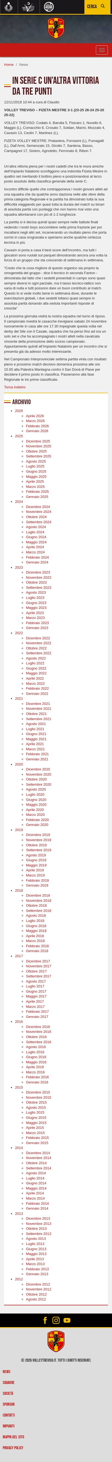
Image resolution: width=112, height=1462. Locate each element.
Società (8, 1393)
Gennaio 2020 (37, 825)
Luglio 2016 (35, 1052)
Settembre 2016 (38, 1042)
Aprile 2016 (35, 1067)
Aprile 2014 (35, 1193)
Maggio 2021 (36, 739)
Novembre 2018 (38, 901)
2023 (19, 567)
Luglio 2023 (35, 598)
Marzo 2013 (35, 1264)
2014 (19, 1148)
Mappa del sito (13, 1437)
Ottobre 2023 (36, 582)
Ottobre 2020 (36, 779)
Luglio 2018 (35, 921)
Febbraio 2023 (37, 623)
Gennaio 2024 (37, 562)
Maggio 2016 (36, 1062)
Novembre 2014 (38, 1158)
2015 (19, 1087)
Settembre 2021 (38, 719)
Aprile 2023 (35, 613)
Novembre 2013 (38, 1224)
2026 (19, 411)
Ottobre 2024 (36, 517)
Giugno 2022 (36, 668)
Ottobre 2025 (36, 451)
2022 (19, 633)
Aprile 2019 (35, 870)
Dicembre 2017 (38, 961)
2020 (19, 764)
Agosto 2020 (36, 789)
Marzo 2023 (35, 618)
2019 (19, 830)
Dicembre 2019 (38, 835)
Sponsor (8, 1404)
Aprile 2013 (35, 1259)
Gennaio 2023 (37, 628)
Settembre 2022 (38, 653)
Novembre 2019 (38, 840)
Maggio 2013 (36, 1254)
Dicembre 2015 (38, 1092)
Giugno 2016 (36, 1057)
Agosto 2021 (36, 724)
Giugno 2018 (36, 926)
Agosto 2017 (36, 981)
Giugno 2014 (36, 1183)
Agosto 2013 (36, 1239)
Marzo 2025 (35, 487)
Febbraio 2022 (37, 688)
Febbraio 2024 (37, 557)
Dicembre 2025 (38, 441)
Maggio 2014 (36, 1188)
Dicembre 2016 (38, 1027)
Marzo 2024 (35, 552)
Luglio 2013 (35, 1244)
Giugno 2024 (36, 537)
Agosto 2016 (36, 1047)
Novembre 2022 (38, 643)
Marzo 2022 (35, 684)
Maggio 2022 (36, 673)
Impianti (8, 1426)
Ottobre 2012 (36, 1294)
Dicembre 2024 (38, 507)
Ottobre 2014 (36, 1163)
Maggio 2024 (36, 542)
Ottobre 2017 (36, 971)
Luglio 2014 (35, 1178)
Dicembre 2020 (38, 769)
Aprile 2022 (35, 678)
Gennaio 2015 (37, 1143)
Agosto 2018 (36, 915)
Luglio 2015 (35, 1112)
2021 (19, 698)
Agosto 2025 (36, 461)
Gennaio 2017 (37, 1017)
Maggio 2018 (36, 931)
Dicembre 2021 (38, 704)
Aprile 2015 (35, 1128)
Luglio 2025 (35, 466)
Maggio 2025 (36, 477)
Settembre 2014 (38, 1168)
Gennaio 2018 (37, 951)
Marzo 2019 (35, 875)
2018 (19, 890)
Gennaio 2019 (37, 885)
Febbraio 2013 (37, 1269)
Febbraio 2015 (37, 1138)
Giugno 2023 (36, 603)
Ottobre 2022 (36, 648)
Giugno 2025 (36, 471)
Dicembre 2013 (38, 1218)
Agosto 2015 (36, 1107)
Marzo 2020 (35, 815)
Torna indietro (15, 387)
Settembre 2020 (38, 784)
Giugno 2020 (36, 800)
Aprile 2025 (35, 481)
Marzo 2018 (35, 941)
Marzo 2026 (35, 421)
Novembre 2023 (38, 577)
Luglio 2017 (35, 986)
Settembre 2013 (38, 1234)
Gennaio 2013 (37, 1274)
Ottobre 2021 (36, 714)
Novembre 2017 (38, 966)
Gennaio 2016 (37, 1082)
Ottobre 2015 (36, 1102)
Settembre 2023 (38, 588)
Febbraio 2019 (37, 880)
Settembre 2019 (38, 850)
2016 (19, 1022)
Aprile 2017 (35, 1001)
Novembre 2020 (38, 774)
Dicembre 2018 (38, 895)
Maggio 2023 (36, 608)
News (6, 1371)
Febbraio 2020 (37, 820)
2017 (19, 956)
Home (9, 65)
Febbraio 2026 (37, 426)
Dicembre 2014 (38, 1153)
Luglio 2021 (35, 729)
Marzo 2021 (35, 749)
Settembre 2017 (38, 976)
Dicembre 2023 (38, 572)
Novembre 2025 (38, 446)
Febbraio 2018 (37, 946)
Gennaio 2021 (37, 759)
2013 (19, 1214)
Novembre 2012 (38, 1289)
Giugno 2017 (36, 991)
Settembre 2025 (38, 456)
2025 (19, 436)
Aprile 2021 (35, 744)
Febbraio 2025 (37, 492)
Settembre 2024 (38, 522)
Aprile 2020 (35, 810)
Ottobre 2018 (36, 905)
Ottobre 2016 (36, 1037)
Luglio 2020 (35, 794)
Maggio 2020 (36, 805)
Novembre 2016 (38, 1032)
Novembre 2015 (38, 1097)
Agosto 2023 (36, 592)
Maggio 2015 (36, 1123)
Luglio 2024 (35, 532)
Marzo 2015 (35, 1133)
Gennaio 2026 (37, 431)
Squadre (8, 1382)
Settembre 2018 (38, 911)
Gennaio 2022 (37, 694)
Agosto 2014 (36, 1173)
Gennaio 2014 (37, 1208)
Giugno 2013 (36, 1249)
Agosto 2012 (36, 1299)
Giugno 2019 (36, 860)
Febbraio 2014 (37, 1203)
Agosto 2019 (36, 855)
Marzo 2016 (35, 1072)
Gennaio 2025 (37, 497)
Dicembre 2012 (38, 1284)
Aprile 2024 (35, 547)
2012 (19, 1279)
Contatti (9, 1415)
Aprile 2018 (35, 936)
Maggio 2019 (36, 865)
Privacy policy (13, 1448)
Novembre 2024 (38, 512)
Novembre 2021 (38, 709)
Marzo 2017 (35, 1007)
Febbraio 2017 (37, 1011)
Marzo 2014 (35, 1198)
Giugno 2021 (36, 734)
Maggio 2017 (36, 996)
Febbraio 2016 (37, 1077)
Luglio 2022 (35, 663)
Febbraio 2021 (37, 754)
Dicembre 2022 (38, 638)
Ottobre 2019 (36, 845)
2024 (19, 502)
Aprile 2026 (35, 416)
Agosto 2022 (36, 658)
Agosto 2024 (36, 527)
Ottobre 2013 (36, 1228)
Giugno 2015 (36, 1118)
